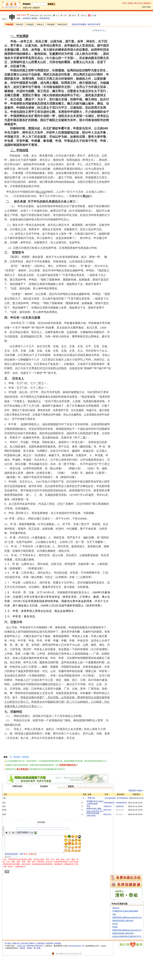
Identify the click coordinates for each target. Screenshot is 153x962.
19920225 (115, 806)
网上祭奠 (37, 952)
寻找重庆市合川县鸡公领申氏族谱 (131, 915)
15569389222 (116, 803)
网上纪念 (138, 3)
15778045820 (117, 798)
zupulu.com (21, 949)
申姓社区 (19, 24)
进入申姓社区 (22, 769)
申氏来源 (16, 757)
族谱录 (22, 952)
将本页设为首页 (93, 24)
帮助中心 (32, 947)
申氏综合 (25, 757)
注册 (148, 7)
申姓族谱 (51, 24)
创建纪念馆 (27, 8)
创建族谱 (36, 8)
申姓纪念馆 (62, 24)
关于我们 (8, 947)
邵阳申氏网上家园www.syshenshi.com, (132, 921)
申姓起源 (9, 24)
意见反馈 (24, 947)
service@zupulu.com (77, 949)
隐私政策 (41, 947)
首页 (124, 3)
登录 (144, 7)
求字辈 (120, 927)
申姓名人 (40, 24)
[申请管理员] (44, 18)
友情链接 (57, 947)
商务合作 (16, 947)
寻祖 (95, 806)
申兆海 (120, 930)
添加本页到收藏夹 (79, 24)
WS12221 (115, 810)
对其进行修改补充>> (68, 765)
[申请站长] (27, 18)
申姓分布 (98, 798)
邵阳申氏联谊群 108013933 (128, 924)
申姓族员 (30, 24)
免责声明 (49, 947)
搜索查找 (147, 3)
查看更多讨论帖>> (143, 790)
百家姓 (130, 3)
